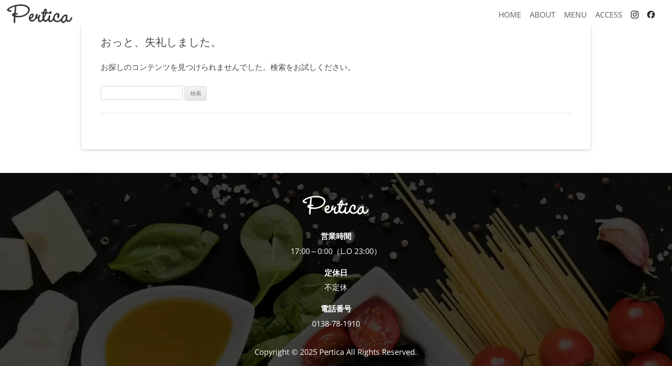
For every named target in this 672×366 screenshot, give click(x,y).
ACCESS (608, 14)
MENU (575, 14)
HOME (509, 14)
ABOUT (542, 14)
